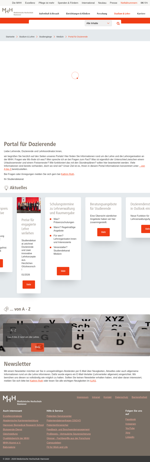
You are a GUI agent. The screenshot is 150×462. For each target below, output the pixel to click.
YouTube (130, 428)
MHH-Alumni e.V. (12, 442)
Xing (127, 432)
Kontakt (107, 397)
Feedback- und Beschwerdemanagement (68, 429)
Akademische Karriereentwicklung (20, 420)
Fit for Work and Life (57, 447)
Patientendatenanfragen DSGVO (64, 420)
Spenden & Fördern (68, 3)
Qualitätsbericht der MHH (16, 438)
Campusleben (54, 442)
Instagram (130, 424)
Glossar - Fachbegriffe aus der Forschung (68, 438)
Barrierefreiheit (139, 397)
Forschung (102, 13)
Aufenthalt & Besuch (49, 13)
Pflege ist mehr (46, 3)
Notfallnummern (129, 3)
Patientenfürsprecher (57, 425)
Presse (113, 3)
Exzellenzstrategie (12, 416)
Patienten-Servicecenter (59, 416)
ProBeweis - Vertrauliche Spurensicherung (69, 434)
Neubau (102, 3)
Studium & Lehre (122, 13)
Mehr (29, 284)
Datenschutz (121, 397)
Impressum (82, 397)
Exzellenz (30, 3)
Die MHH (17, 3)
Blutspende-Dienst (12, 429)
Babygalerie (9, 447)
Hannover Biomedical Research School (23, 425)
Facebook (130, 419)
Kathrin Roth (67, 174)
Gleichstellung (10, 434)
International (88, 3)
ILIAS (93, 381)
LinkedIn (129, 437)
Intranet (96, 397)
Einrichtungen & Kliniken (78, 13)
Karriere (141, 13)
